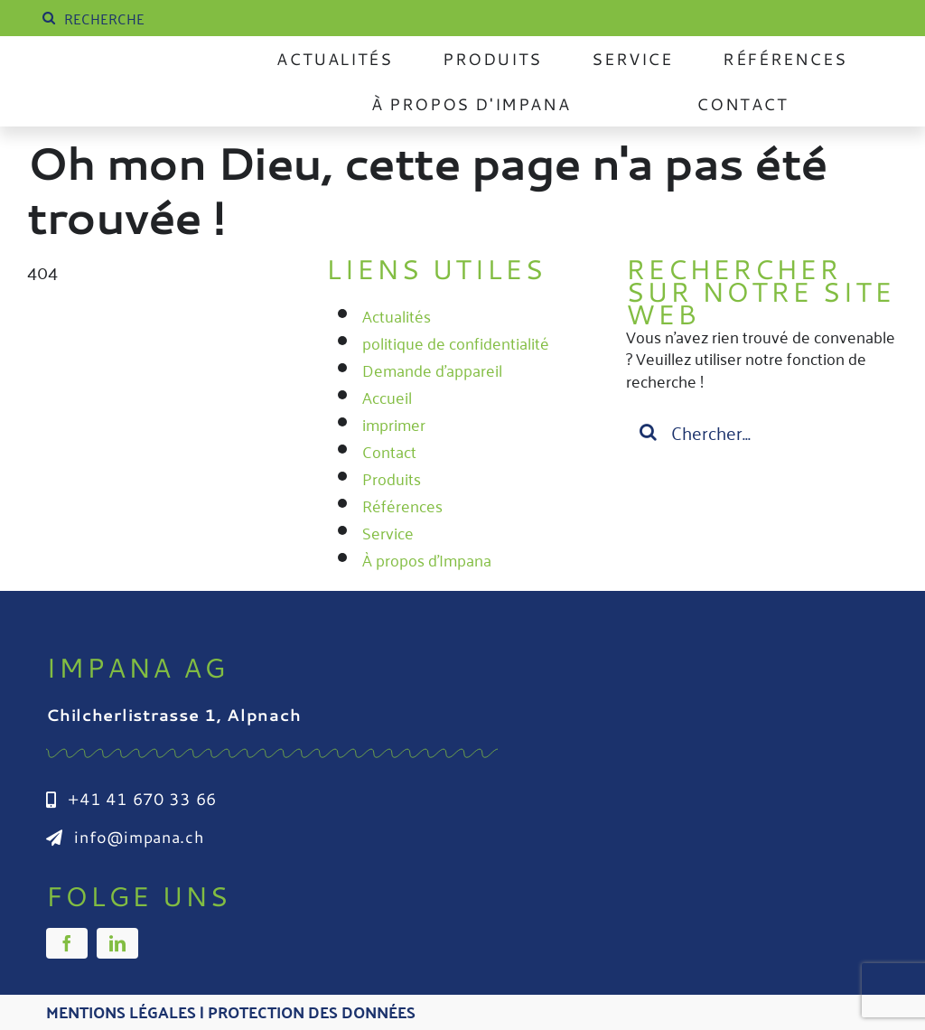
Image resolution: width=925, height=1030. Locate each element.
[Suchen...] (762, 431)
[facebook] (67, 943)
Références (402, 505)
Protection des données (312, 1011)
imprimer (393, 423)
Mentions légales (121, 1011)
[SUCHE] (174, 18)
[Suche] (48, 18)
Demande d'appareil (432, 369)
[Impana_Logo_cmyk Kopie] (137, 73)
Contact (389, 450)
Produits (391, 478)
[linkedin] (117, 943)
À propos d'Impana (426, 559)
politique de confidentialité (455, 342)
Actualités (396, 315)
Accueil (387, 396)
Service (388, 532)
